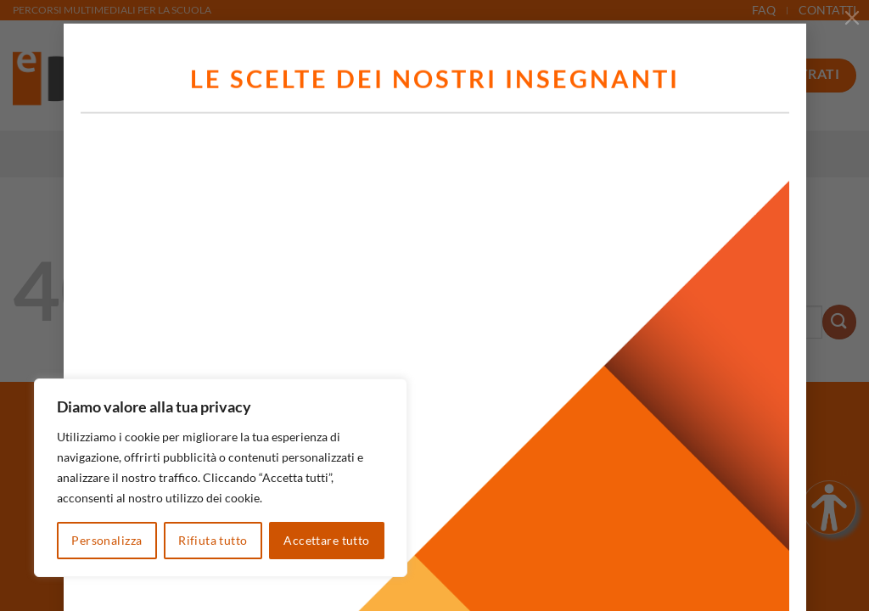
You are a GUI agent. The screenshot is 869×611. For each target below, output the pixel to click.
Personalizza (106, 540)
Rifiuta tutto (212, 540)
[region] (220, 477)
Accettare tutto (326, 540)
